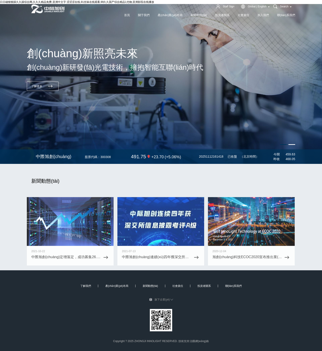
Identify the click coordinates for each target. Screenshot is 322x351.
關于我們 (144, 15)
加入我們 (263, 15)
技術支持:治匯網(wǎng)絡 (193, 341)
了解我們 (85, 286)
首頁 (127, 15)
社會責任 (243, 15)
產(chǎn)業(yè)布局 (170, 15)
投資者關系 (222, 15)
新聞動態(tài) (199, 15)
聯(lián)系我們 (286, 15)
